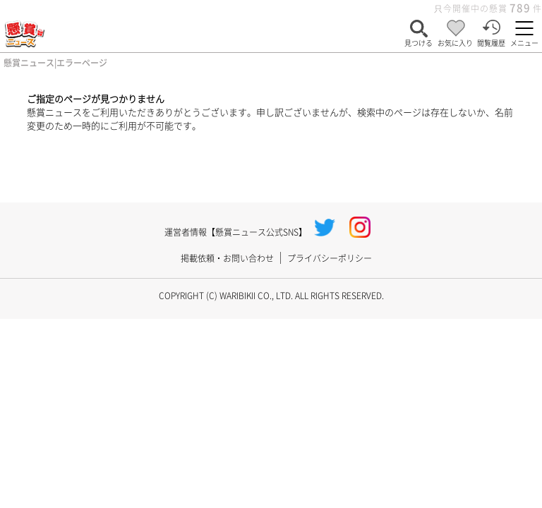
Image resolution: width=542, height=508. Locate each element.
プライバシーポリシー (329, 258)
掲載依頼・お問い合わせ (227, 258)
